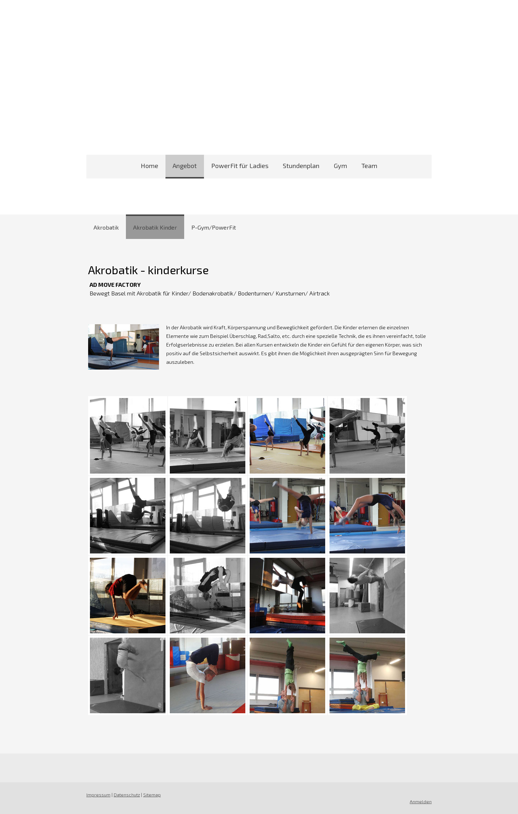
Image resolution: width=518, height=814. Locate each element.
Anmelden (421, 801)
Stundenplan (301, 165)
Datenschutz (127, 794)
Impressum (98, 794)
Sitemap (152, 794)
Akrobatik (106, 227)
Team (369, 165)
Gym (340, 165)
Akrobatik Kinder (155, 227)
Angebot (185, 165)
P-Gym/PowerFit (213, 227)
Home (149, 165)
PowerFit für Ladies (239, 165)
